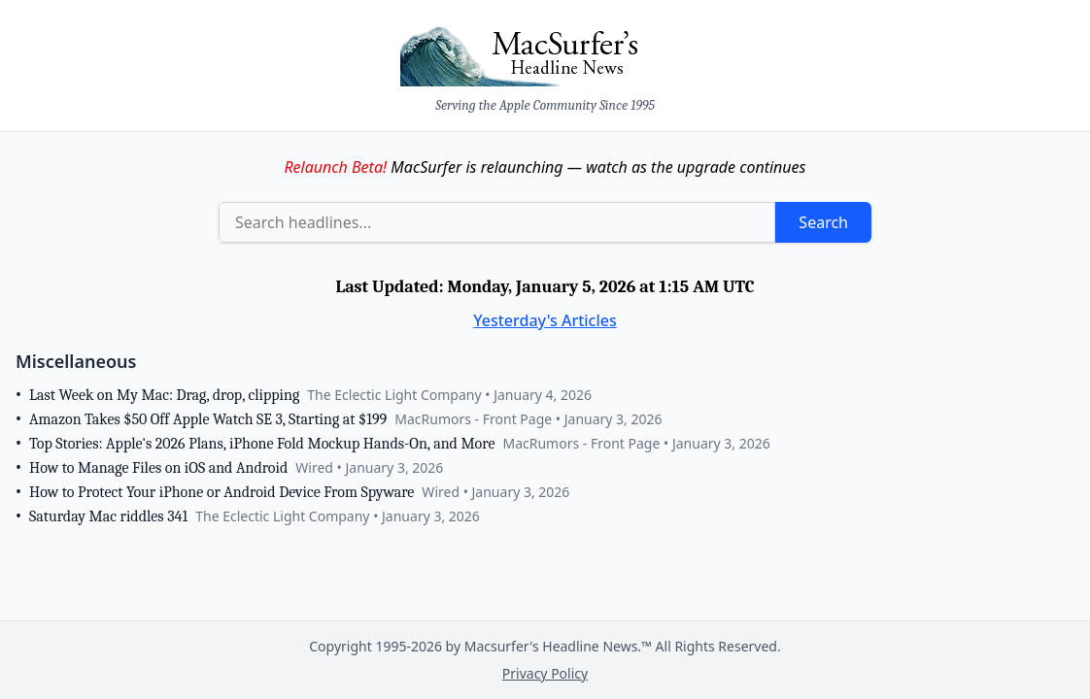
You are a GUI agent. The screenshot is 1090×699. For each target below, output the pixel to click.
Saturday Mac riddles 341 (108, 516)
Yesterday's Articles (545, 320)
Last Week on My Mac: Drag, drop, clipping (164, 395)
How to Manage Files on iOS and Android (158, 468)
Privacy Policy (545, 673)
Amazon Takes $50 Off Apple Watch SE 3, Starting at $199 (208, 419)
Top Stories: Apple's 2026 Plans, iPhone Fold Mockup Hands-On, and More (261, 443)
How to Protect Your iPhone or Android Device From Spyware (221, 492)
